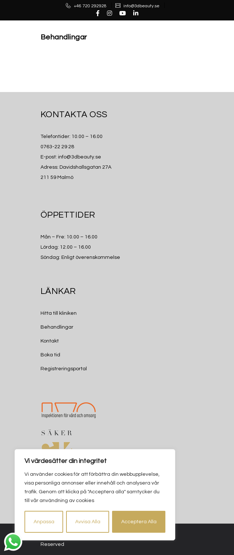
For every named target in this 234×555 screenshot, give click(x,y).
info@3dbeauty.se (141, 6)
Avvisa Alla (87, 521)
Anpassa (44, 521)
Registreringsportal (64, 368)
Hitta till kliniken (59, 313)
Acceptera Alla (139, 521)
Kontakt (50, 341)
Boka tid (50, 354)
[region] (95, 494)
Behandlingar (64, 37)
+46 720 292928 (90, 6)
